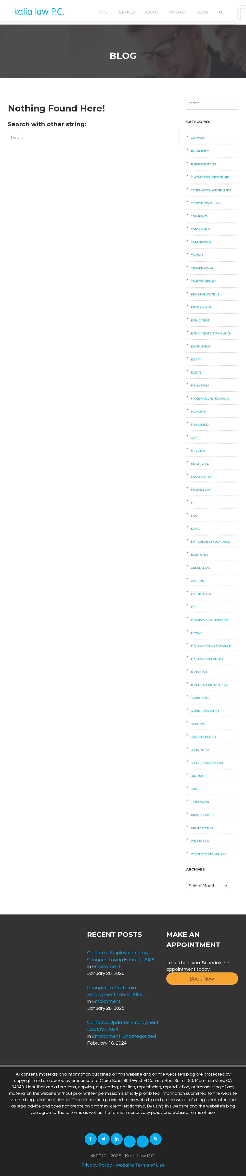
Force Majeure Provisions (210, 398)
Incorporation (201, 476)
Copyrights (199, 216)
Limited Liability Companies (210, 541)
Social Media (200, 750)
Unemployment (202, 828)
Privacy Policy (96, 1165)
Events (196, 372)
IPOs (194, 515)
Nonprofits (199, 554)
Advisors (197, 138)
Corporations (201, 242)
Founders (198, 411)
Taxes (195, 789)
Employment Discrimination (211, 333)
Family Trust (200, 385)
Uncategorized (202, 815)
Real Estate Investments (209, 685)
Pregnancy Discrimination (210, 620)
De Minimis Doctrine (205, 294)
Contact (178, 12)
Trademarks (200, 802)
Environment (200, 346)
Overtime (198, 581)
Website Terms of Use (140, 1165)
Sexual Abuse (200, 698)
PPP (193, 607)
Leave (195, 528)
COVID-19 (197, 255)
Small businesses (203, 737)
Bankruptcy (200, 151)
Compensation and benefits (211, 190)
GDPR (194, 437)
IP (192, 502)
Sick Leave (198, 724)
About (152, 12)
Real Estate (199, 672)
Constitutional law (205, 203)
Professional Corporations (211, 646)
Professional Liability (207, 659)
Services (126, 12)
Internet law (201, 489)
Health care (200, 463)
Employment (200, 320)
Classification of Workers (210, 177)
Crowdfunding (202, 268)
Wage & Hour (200, 841)
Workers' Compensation (208, 854)
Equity (196, 359)
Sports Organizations (207, 763)
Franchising (199, 424)
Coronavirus (200, 229)
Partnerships (201, 594)
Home (102, 12)
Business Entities (203, 164)
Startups (197, 776)
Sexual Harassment (205, 711)
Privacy (196, 633)
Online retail (200, 568)
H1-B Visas (198, 450)
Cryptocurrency (203, 281)
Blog (202, 12)
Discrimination (201, 307)
